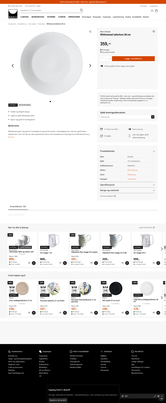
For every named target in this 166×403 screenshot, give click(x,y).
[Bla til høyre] (90, 66)
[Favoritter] (29, 263)
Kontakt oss (12, 356)
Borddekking (22, 24)
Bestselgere (86, 17)
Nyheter (146, 17)
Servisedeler (32, 24)
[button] (154, 31)
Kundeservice (154, 6)
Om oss (134, 356)
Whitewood (131, 174)
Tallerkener (41, 24)
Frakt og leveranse (15, 367)
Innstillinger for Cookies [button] (140, 367)
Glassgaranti (75, 361)
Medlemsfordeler (76, 356)
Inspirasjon (107, 17)
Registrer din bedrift (58, 400)
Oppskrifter (43, 358)
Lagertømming (118, 17)
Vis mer (11, 137)
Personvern (135, 370)
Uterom (104, 367)
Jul (40, 376)
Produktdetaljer (107, 151)
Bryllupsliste (44, 364)
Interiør (103, 364)
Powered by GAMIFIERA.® (16, 215)
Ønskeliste (43, 367)
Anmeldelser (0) (18, 206)
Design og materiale (109, 190)
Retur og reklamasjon (16, 361)
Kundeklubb (136, 17)
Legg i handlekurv (133, 58)
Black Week (43, 373)
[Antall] (105, 58)
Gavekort (104, 358)
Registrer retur (14, 364)
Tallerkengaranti (76, 364)
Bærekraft (135, 358)
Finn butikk (143, 6)
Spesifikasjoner (107, 184)
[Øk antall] (109, 58)
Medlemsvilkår (75, 367)
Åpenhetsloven (137, 373)
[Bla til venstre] (12, 66)
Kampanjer (97, 17)
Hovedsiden (12, 24)
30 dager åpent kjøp (15, 6)
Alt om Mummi (44, 370)
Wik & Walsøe (105, 31)
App (132, 364)
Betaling (11, 370)
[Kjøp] (34, 263)
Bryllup (128, 17)
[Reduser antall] (102, 58)
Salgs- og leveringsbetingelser (20, 358)
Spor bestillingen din (16, 373)
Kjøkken (104, 356)
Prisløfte (107, 136)
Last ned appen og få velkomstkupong (140, 136)
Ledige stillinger (137, 361)
